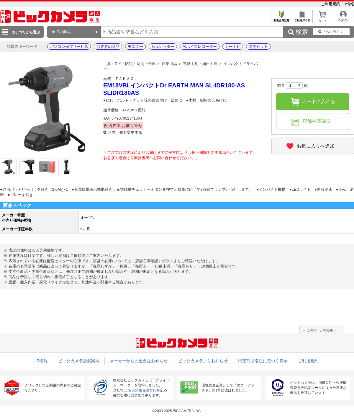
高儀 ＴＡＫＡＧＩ (120, 78)
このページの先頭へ (321, 330)
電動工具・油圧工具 (200, 63)
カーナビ (232, 46)
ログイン (343, 19)
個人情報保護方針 (142, 390)
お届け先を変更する (125, 132)
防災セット (258, 46)
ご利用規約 (331, 4)
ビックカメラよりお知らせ (203, 360)
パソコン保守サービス (69, 46)
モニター (135, 46)
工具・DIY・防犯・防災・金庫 (129, 63)
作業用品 (169, 63)
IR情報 (348, 4)
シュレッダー (162, 46)
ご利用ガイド (302, 19)
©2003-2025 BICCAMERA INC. (177, 411)
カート (322, 19)
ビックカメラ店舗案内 (78, 360)
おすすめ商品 (107, 46)
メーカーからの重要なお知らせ (139, 360)
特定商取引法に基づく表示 (263, 360)
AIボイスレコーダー (200, 46)
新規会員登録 (281, 19)
